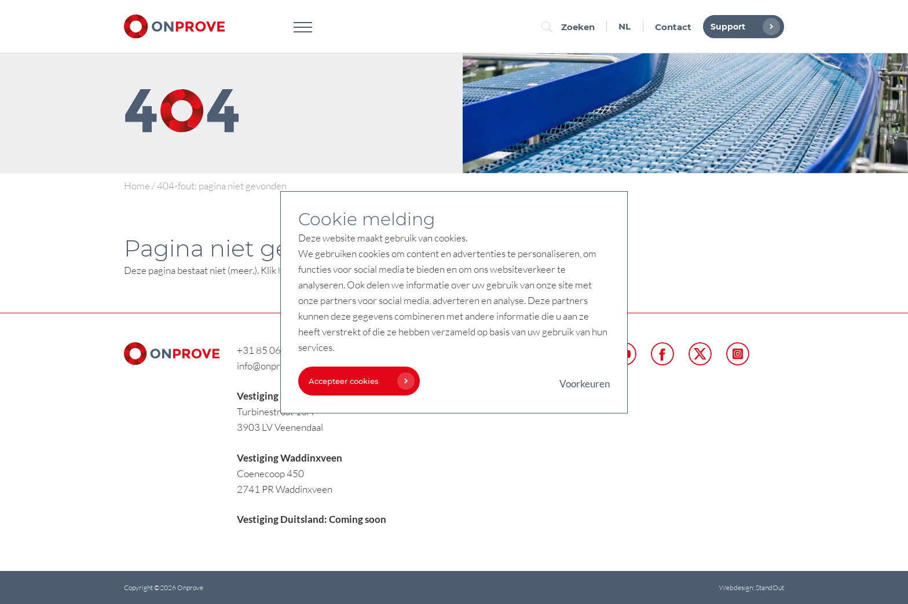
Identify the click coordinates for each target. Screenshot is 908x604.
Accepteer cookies (359, 381)
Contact (673, 26)
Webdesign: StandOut (751, 587)
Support (742, 26)
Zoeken (571, 26)
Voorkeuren (584, 384)
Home (137, 186)
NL (624, 26)
